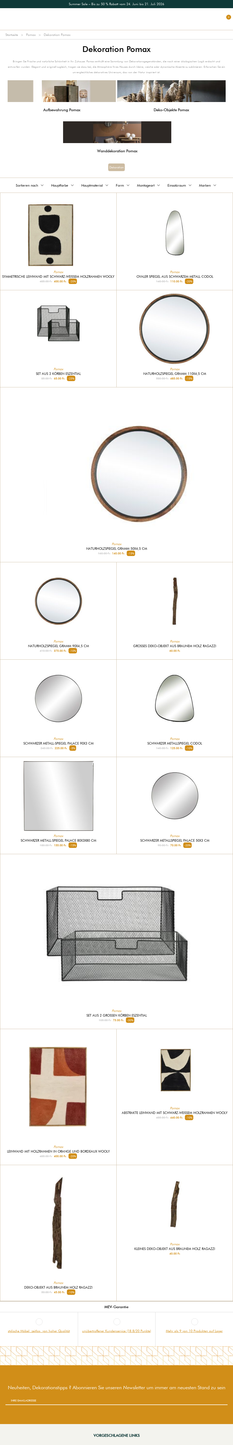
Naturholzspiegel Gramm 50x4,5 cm (116, 548)
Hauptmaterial (95, 185)
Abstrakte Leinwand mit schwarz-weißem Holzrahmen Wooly (175, 1112)
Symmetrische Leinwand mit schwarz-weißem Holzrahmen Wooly (58, 276)
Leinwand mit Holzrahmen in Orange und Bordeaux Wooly (58, 1151)
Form (123, 185)
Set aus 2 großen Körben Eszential (116, 1015)
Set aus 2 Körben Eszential (58, 373)
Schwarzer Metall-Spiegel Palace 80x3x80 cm (58, 840)
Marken (208, 185)
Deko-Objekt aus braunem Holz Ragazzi (58, 1287)
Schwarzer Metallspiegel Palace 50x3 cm (174, 840)
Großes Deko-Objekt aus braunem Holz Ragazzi (174, 646)
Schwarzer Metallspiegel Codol (174, 743)
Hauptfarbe (63, 185)
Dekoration (116, 167)
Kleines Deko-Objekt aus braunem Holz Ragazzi (174, 1249)
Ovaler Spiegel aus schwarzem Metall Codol (174, 276)
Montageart (149, 185)
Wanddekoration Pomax (117, 151)
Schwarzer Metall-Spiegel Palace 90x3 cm (58, 743)
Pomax (31, 35)
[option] (116, 4)
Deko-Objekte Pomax (171, 110)
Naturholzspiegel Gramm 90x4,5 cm (58, 646)
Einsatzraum (179, 185)
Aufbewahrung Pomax (61, 110)
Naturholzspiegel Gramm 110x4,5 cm (174, 373)
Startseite (11, 35)
